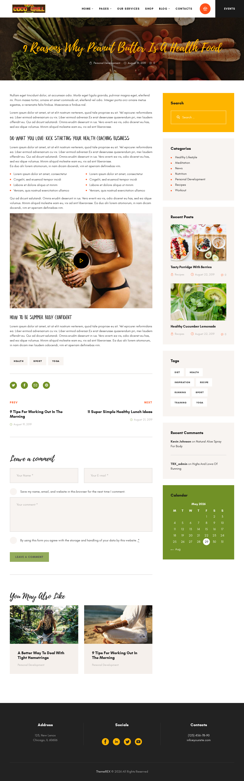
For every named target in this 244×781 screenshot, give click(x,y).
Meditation (182, 163)
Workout (180, 190)
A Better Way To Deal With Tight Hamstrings (41, 655)
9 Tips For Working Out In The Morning (114, 655)
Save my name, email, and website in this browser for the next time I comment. (72, 491)
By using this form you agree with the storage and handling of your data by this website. (79, 540)
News (178, 168)
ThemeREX (103, 771)
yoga (56, 361)
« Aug (176, 550)
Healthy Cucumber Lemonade (193, 326)
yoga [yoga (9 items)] (199, 402)
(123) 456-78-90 (199, 735)
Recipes (180, 185)
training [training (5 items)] (181, 402)
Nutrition (181, 174)
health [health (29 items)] (194, 372)
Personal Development (107, 63)
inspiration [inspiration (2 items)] (182, 382)
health (19, 361)
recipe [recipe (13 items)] (204, 382)
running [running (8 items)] (180, 392)
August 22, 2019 (205, 274)
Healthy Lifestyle (186, 157)
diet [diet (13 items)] (177, 372)
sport (37, 361)
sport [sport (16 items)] (200, 392)
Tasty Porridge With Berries (191, 267)
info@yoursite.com (199, 740)
